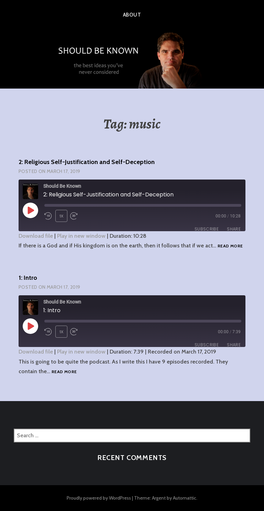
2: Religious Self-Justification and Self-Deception (87, 162)
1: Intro (28, 278)
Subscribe (207, 229)
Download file (36, 236)
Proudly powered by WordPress (99, 498)
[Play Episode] (30, 210)
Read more (230, 246)
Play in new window (81, 236)
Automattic (184, 498)
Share (234, 229)
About (132, 15)
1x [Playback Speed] (61, 215)
